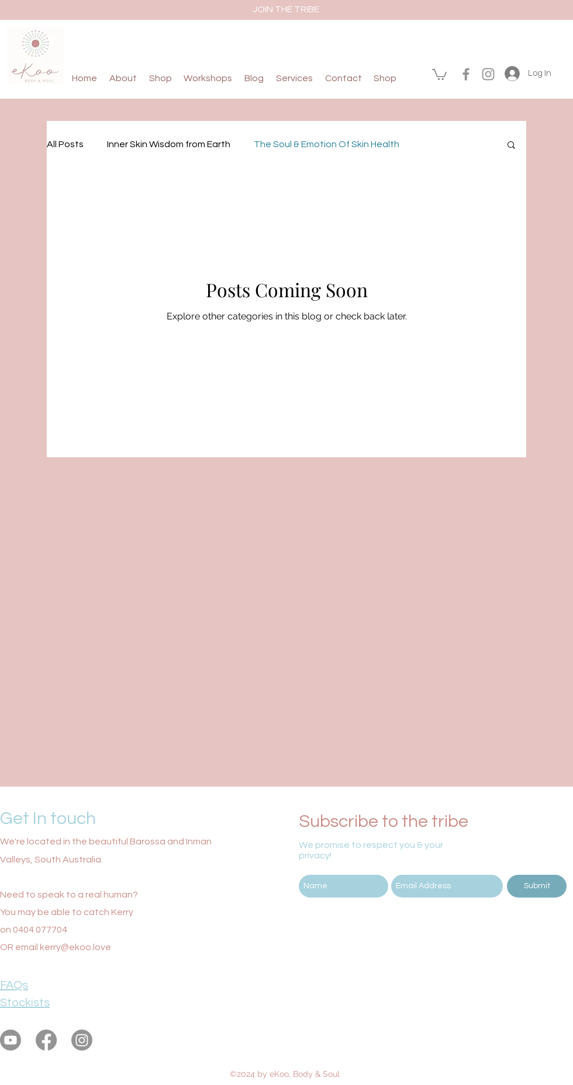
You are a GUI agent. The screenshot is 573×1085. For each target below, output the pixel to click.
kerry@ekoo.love (75, 947)
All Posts (65, 144)
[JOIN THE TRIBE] (285, 9)
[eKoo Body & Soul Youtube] (10, 1040)
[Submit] (537, 886)
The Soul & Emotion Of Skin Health (326, 144)
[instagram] (488, 74)
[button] (439, 74)
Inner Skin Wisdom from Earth (168, 144)
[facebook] (466, 74)
